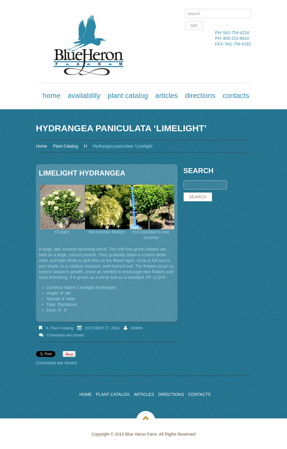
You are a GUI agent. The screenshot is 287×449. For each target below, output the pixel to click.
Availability (84, 95)
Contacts (235, 95)
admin (136, 328)
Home (51, 95)
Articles (166, 95)
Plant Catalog (128, 95)
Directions (200, 95)
